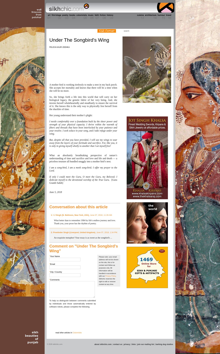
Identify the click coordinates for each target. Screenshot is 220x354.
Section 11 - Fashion (125, 17)
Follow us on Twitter (163, 31)
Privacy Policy (110, 276)
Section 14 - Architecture (150, 17)
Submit (54, 324)
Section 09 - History (110, 17)
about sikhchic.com (103, 344)
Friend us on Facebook (159, 31)
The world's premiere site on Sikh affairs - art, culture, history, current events (68, 8)
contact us (117, 344)
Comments (54, 280)
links (134, 344)
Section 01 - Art (48, 17)
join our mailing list (145, 344)
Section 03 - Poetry (64, 17)
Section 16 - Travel (168, 17)
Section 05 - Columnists (81, 17)
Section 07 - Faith (96, 17)
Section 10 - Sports (117, 17)
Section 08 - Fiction (102, 17)
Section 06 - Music (90, 17)
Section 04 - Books (72, 17)
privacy (127, 344)
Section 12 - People (133, 17)
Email (52, 264)
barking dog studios (164, 344)
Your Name (54, 256)
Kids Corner (106, 31)
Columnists (77, 333)
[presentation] (72, 314)
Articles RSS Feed (168, 31)
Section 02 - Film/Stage (56, 17)
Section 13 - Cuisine (140, 17)
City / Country (55, 272)
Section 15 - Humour (161, 17)
